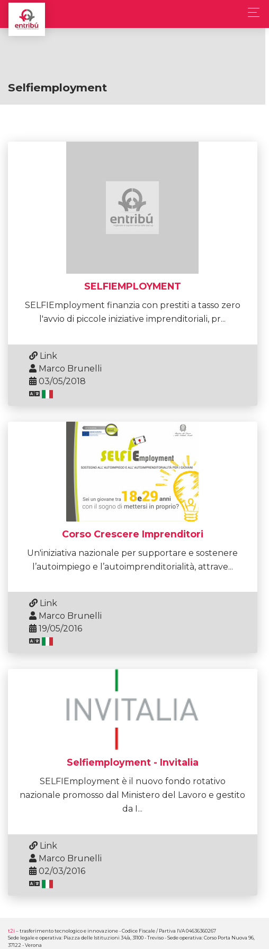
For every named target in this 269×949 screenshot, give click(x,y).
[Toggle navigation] (251, 12)
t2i (11, 926)
